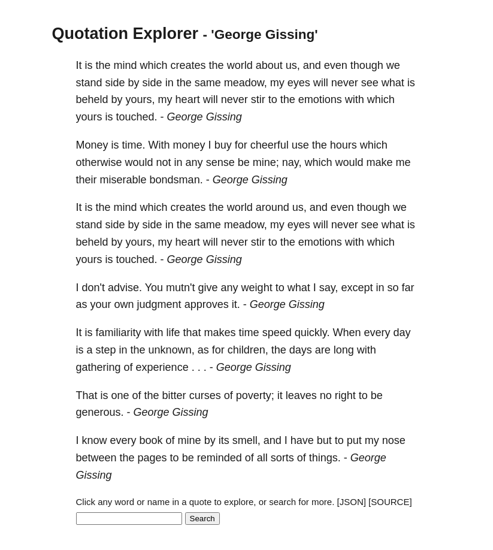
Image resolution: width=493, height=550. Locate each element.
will (320, 83)
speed (277, 333)
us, (293, 65)
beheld (92, 99)
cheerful (269, 145)
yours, (140, 99)
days (300, 350)
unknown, (172, 350)
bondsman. (176, 180)
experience (162, 367)
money (189, 145)
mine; (266, 162)
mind (125, 65)
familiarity (118, 333)
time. (134, 145)
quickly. (312, 333)
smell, (246, 440)
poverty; (255, 395)
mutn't (180, 288)
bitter (174, 395)
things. (325, 458)
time (249, 333)
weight (257, 288)
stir (258, 99)
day (401, 333)
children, (248, 350)
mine (189, 440)
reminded (219, 458)
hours (343, 145)
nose (394, 440)
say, (328, 288)
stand (89, 83)
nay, (292, 162)
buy (223, 145)
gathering (98, 367)
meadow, (245, 83)
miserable (123, 180)
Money (92, 145)
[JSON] (351, 502)
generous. (100, 412)
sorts (282, 458)
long (344, 350)
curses (205, 395)
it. (236, 304)
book (151, 440)
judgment (159, 304)
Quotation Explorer (125, 34)
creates (188, 65)
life (173, 333)
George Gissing (204, 117)
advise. (125, 288)
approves (207, 304)
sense (220, 162)
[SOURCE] (390, 502)
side (115, 83)
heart (188, 99)
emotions (320, 99)
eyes (299, 83)
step (106, 350)
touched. (137, 117)
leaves (301, 395)
